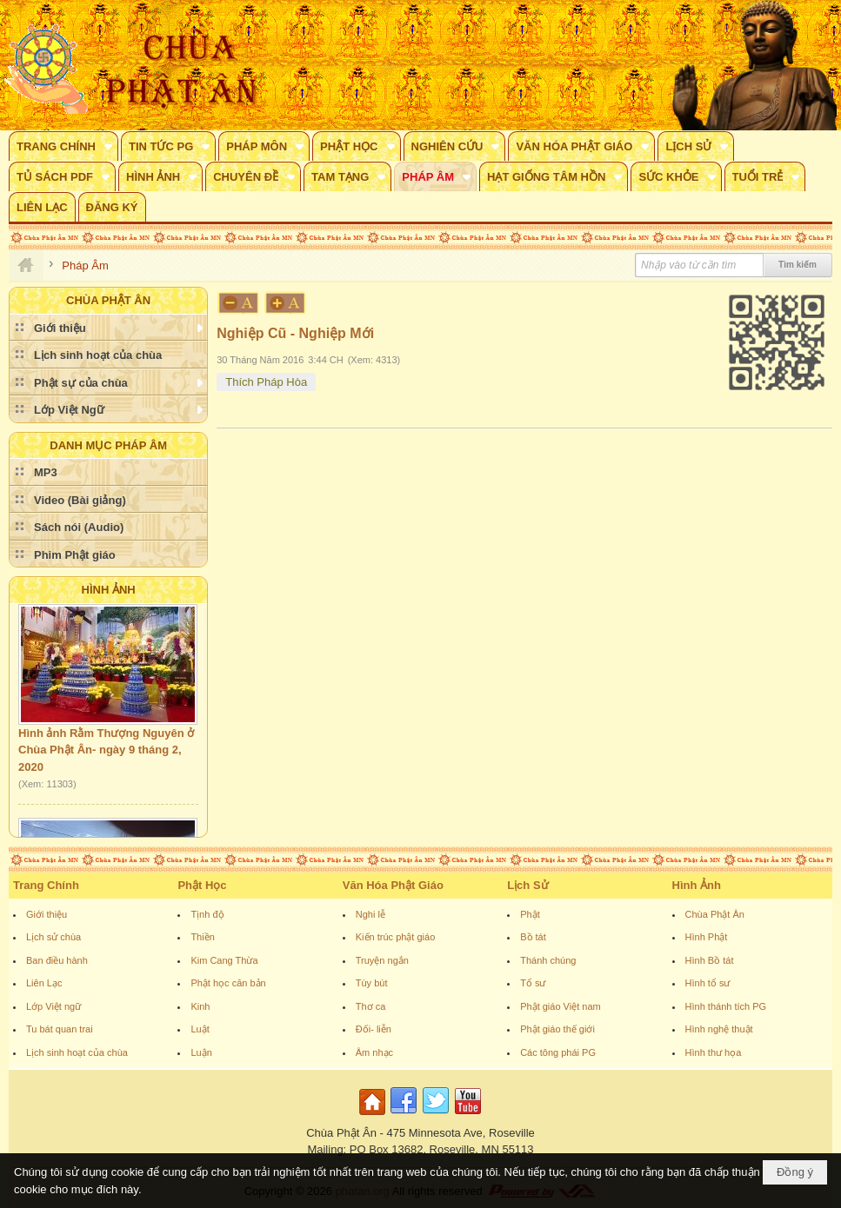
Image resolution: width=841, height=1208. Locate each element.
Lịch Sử (527, 885)
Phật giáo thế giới (557, 1029)
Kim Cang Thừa (223, 960)
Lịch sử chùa (53, 937)
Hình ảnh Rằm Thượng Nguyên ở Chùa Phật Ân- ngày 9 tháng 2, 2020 (106, 753)
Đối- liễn (373, 1029)
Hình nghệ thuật (719, 1029)
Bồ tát (533, 937)
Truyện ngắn (382, 960)
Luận (200, 1052)
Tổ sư (532, 983)
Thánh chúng (548, 960)
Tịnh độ (207, 914)
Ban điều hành (57, 960)
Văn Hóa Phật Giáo (393, 885)
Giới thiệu (46, 914)
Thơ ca (371, 1006)
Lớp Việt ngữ (53, 1006)
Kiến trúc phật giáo (396, 937)
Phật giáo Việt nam (560, 1006)
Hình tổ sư (708, 983)
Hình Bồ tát (709, 960)
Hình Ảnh (109, 589)
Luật (199, 1029)
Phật (530, 914)
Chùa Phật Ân (714, 914)
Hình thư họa (713, 1052)
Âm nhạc (374, 1052)
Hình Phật (706, 937)
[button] (63, 146)
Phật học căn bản (227, 983)
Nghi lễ (370, 914)
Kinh (200, 1006)
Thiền (202, 937)
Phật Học (201, 885)
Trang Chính (46, 885)
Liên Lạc (44, 983)
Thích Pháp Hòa (266, 381)
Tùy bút (372, 983)
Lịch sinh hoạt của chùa (77, 1052)
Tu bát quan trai (59, 1029)
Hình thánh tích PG (726, 1006)
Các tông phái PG (558, 1052)
